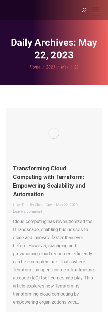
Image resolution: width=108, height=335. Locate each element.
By (41, 205)
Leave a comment (27, 211)
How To (19, 205)
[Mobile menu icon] (95, 10)
